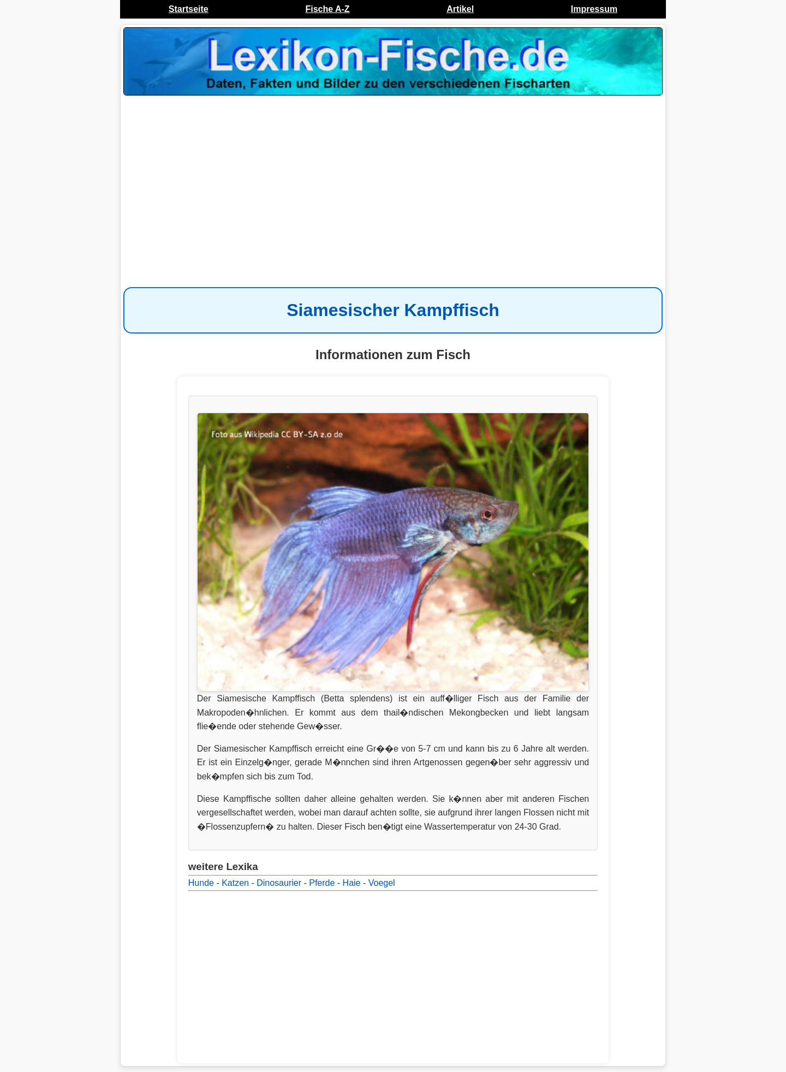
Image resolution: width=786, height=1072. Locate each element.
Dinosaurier (279, 883)
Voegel (381, 883)
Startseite (189, 9)
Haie (352, 883)
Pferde (322, 883)
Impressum (594, 9)
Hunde (201, 883)
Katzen (235, 883)
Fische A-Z (327, 9)
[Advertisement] (393, 185)
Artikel (460, 9)
